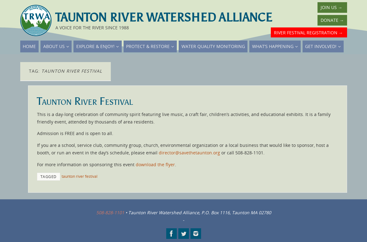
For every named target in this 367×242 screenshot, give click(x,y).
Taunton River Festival (85, 101)
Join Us (331, 7)
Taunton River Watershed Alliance (163, 17)
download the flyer (155, 164)
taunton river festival (79, 176)
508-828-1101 (110, 212)
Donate (332, 20)
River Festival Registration (308, 33)
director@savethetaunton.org (189, 153)
